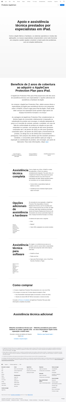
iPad (2, 372)
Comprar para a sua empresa (44, 370)
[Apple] (2, 1)
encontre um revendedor (15, 394)
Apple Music (16, 380)
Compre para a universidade (44, 377)
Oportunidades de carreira (56, 383)
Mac (2, 370)
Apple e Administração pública (44, 382)
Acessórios (4, 383)
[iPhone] (18, 1)
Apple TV (16, 378)
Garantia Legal (54, 385)
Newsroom (54, 380)
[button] (60, 1)
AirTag (3, 381)
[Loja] (5, 1)
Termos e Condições (24, 300)
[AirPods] (29, 1)
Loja (2, 368)
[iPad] (13, 1)
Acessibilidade (54, 368)
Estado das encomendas (31, 370)
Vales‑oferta (4, 385)
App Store (16, 386)
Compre (62, 4)
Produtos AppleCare (9, 5)
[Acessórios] (50, 1)
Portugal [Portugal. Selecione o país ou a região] (62, 398)
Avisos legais (41, 400)
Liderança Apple (55, 381)
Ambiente (53, 370)
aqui (47, 142)
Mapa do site (47, 400)
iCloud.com (16, 372)
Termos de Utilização (24, 400)
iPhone (3, 374)
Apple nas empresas (43, 368)
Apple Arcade (16, 382)
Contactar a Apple (55, 391)
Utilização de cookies (15, 400)
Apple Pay (3, 389)
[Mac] (9, 1)
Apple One (16, 377)
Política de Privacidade (6, 400)
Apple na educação (42, 375)
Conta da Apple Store (18, 370)
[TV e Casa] (34, 1)
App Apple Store (30, 368)
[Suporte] (56, 1)
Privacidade (54, 372)
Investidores (54, 387)
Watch (3, 376)
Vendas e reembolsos (33, 400)
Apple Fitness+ (17, 384)
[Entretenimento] (42, 1)
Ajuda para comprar (30, 372)
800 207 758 (30, 394)
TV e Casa (4, 379)
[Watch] (23, 1)
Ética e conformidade (56, 389)
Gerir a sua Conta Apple (18, 368)
